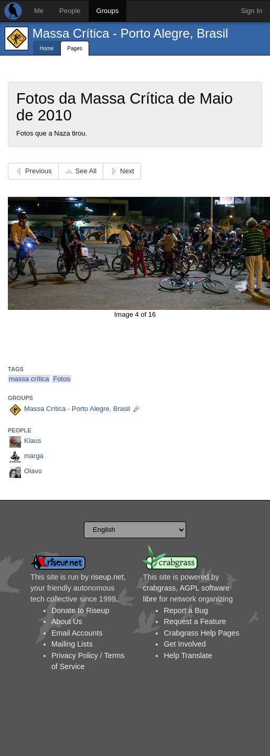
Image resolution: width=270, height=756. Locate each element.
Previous (38, 171)
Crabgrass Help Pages (201, 633)
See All (85, 171)
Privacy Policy (74, 655)
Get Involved (185, 644)
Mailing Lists (72, 644)
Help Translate (188, 655)
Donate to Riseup (80, 610)
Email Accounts (77, 633)
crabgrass (159, 588)
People (69, 11)
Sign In (251, 11)
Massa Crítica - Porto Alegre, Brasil (130, 33)
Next (127, 171)
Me (39, 11)
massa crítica (29, 379)
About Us (66, 621)
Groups (107, 11)
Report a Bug (186, 610)
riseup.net (107, 577)
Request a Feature (194, 621)
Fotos (61, 379)
